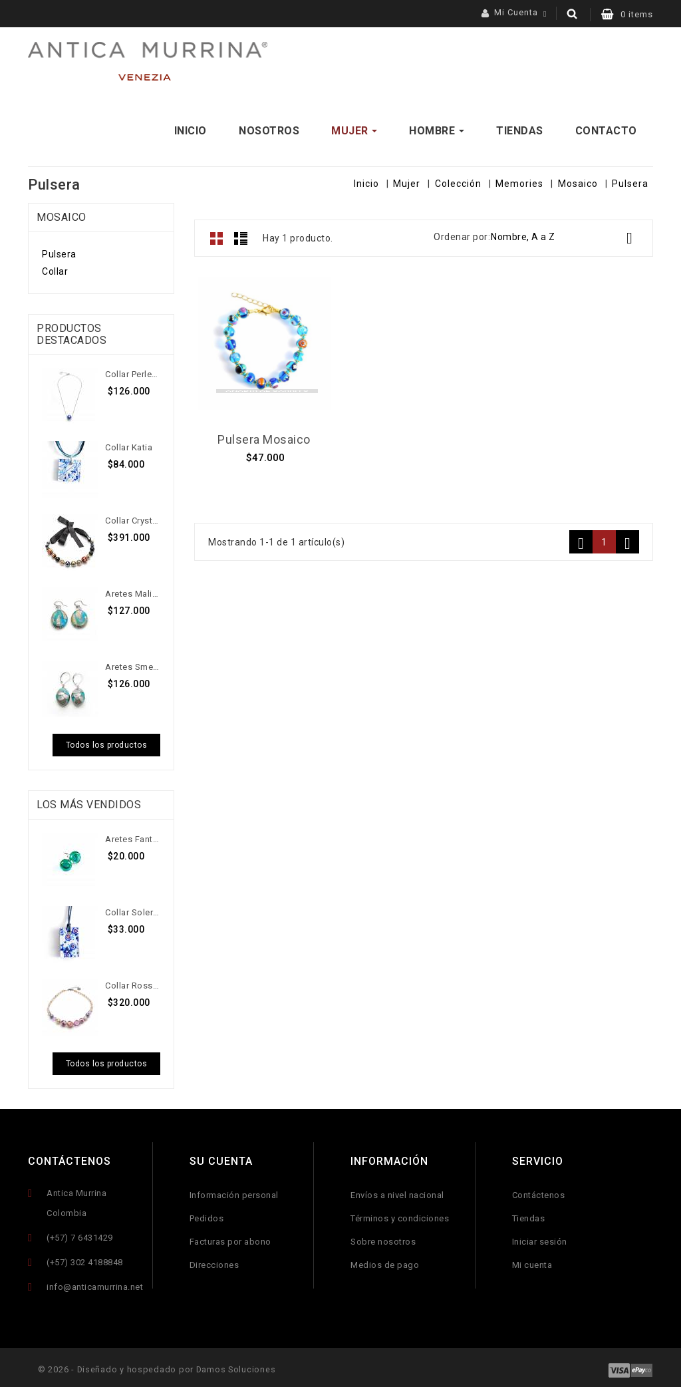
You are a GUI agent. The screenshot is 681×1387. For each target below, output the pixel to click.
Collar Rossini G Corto (132, 982)
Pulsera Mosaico (264, 436)
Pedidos (207, 1215)
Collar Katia (128, 444)
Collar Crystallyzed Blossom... (132, 517)
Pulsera (59, 250)
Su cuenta (221, 1157)
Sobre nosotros (383, 1238)
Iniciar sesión (539, 1238)
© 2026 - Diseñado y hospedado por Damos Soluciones (162, 1366)
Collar (55, 268)
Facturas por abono (230, 1238)
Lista (240, 234)
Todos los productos (107, 741)
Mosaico (61, 214)
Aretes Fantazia (132, 835)
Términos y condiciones (399, 1215)
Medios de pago (384, 1262)
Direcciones (214, 1262)
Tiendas (528, 1215)
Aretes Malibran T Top (132, 590)
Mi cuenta (532, 1262)
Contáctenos (69, 1157)
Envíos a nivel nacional (397, 1192)
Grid (216, 234)
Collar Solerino (132, 908)
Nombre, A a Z (566, 235)
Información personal (234, 1192)
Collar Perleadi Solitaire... (132, 371)
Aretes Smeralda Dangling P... (132, 664)
